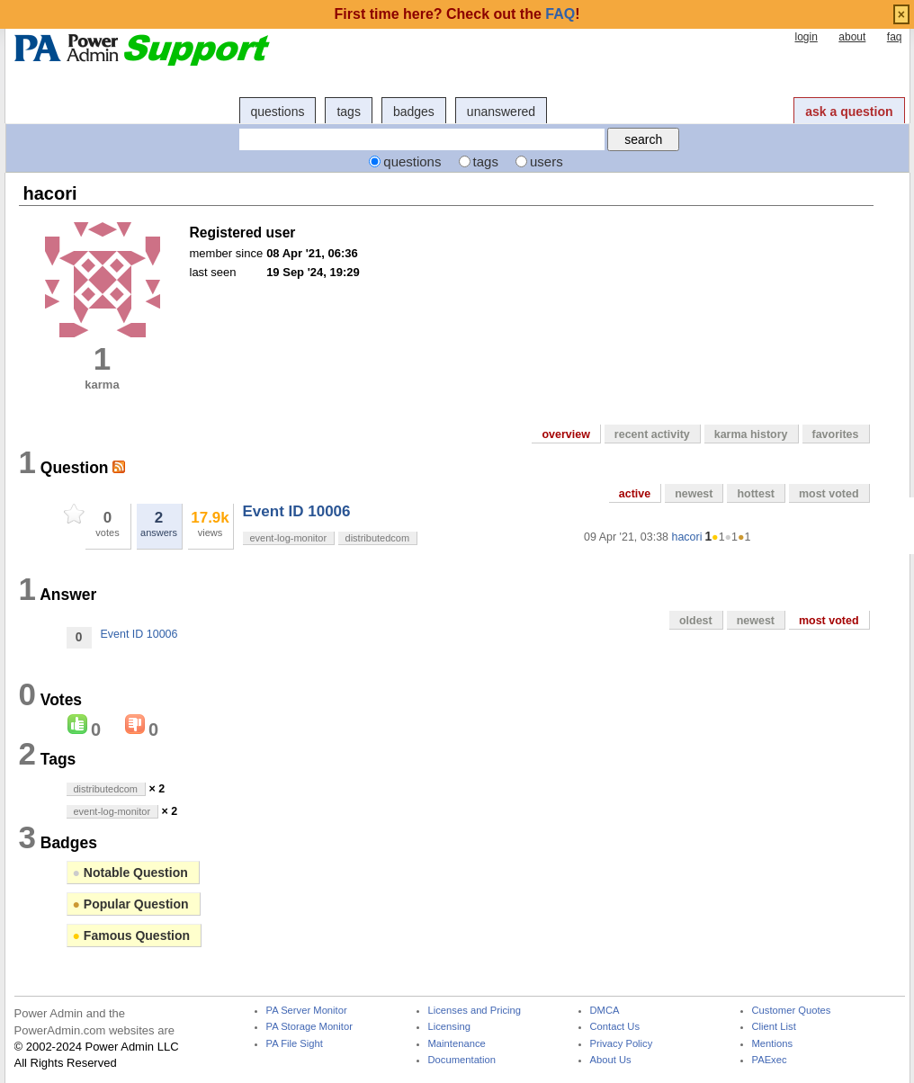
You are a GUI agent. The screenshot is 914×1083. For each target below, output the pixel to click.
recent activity (652, 434)
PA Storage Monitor (309, 1027)
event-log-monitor (288, 538)
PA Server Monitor (306, 1011)
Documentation (462, 1060)
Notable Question (130, 872)
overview (565, 434)
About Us (611, 1060)
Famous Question (132, 935)
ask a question (848, 111)
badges (414, 111)
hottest (756, 494)
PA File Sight (294, 1044)
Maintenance (457, 1044)
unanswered (501, 111)
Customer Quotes (791, 1011)
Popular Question (131, 904)
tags (348, 111)
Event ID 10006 (297, 511)
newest (693, 494)
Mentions (772, 1044)
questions (278, 111)
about (851, 37)
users (546, 161)
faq (894, 37)
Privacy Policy (621, 1044)
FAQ (560, 14)
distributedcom (377, 538)
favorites (835, 434)
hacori (686, 537)
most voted (829, 494)
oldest (695, 620)
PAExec (769, 1060)
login (805, 37)
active (634, 494)
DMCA (605, 1011)
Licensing (449, 1027)
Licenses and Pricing (475, 1011)
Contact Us (615, 1027)
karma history (751, 434)
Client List (774, 1027)
